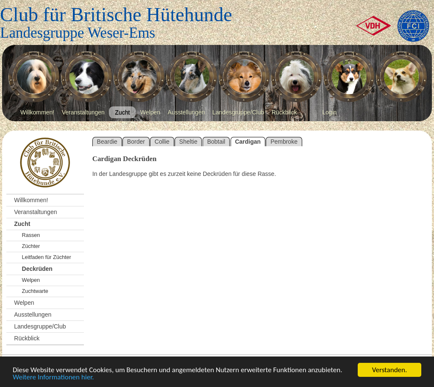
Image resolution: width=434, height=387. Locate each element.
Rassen (31, 235)
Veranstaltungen (83, 112)
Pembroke (284, 141)
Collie (162, 141)
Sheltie (188, 141)
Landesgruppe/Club (238, 112)
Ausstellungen (186, 112)
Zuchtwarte (35, 291)
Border (136, 141)
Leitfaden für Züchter (46, 257)
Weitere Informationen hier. (53, 377)
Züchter (31, 246)
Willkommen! (37, 112)
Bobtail (216, 141)
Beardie (107, 141)
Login (329, 112)
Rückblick (284, 112)
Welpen (150, 112)
